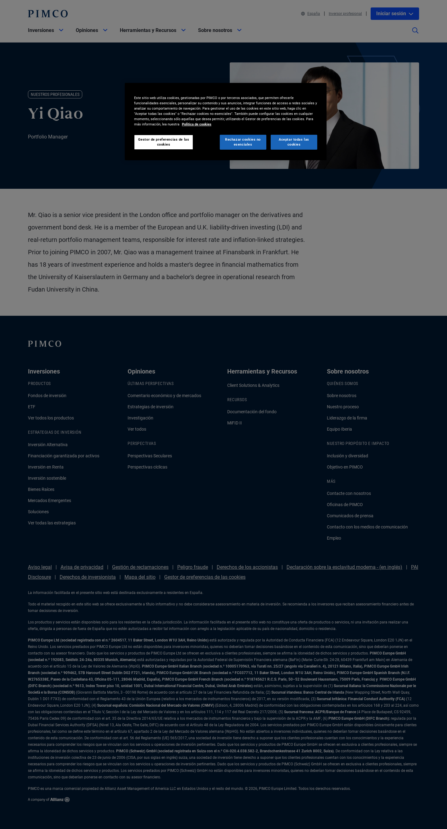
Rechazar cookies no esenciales (243, 142)
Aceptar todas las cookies (294, 142)
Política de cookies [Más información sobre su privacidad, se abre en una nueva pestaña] (196, 124)
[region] (226, 121)
